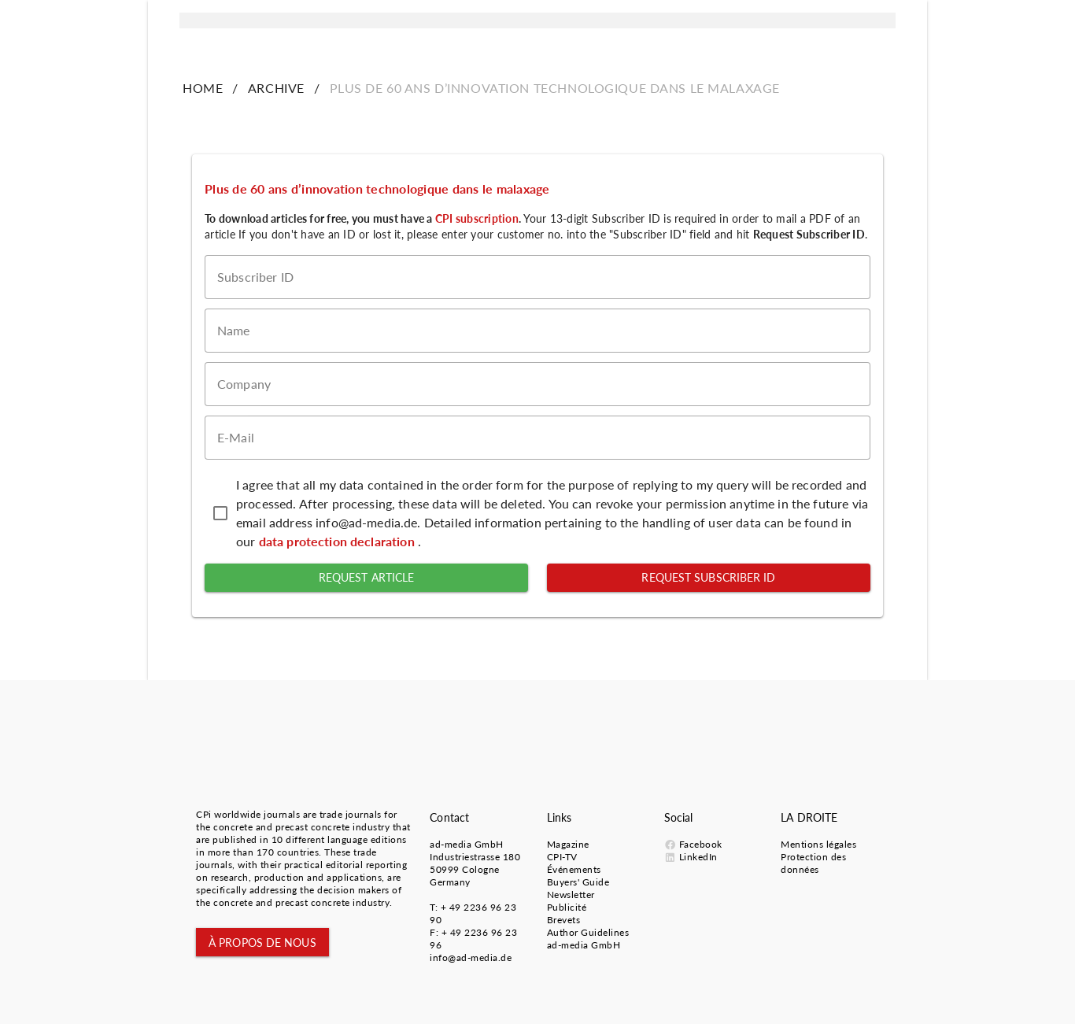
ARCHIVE (276, 87)
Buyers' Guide (578, 882)
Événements (574, 869)
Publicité (567, 907)
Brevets (564, 920)
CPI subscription (477, 218)
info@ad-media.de (471, 957)
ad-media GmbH (467, 844)
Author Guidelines (588, 932)
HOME (203, 87)
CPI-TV (562, 857)
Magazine (568, 844)
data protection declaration (338, 541)
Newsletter (571, 894)
